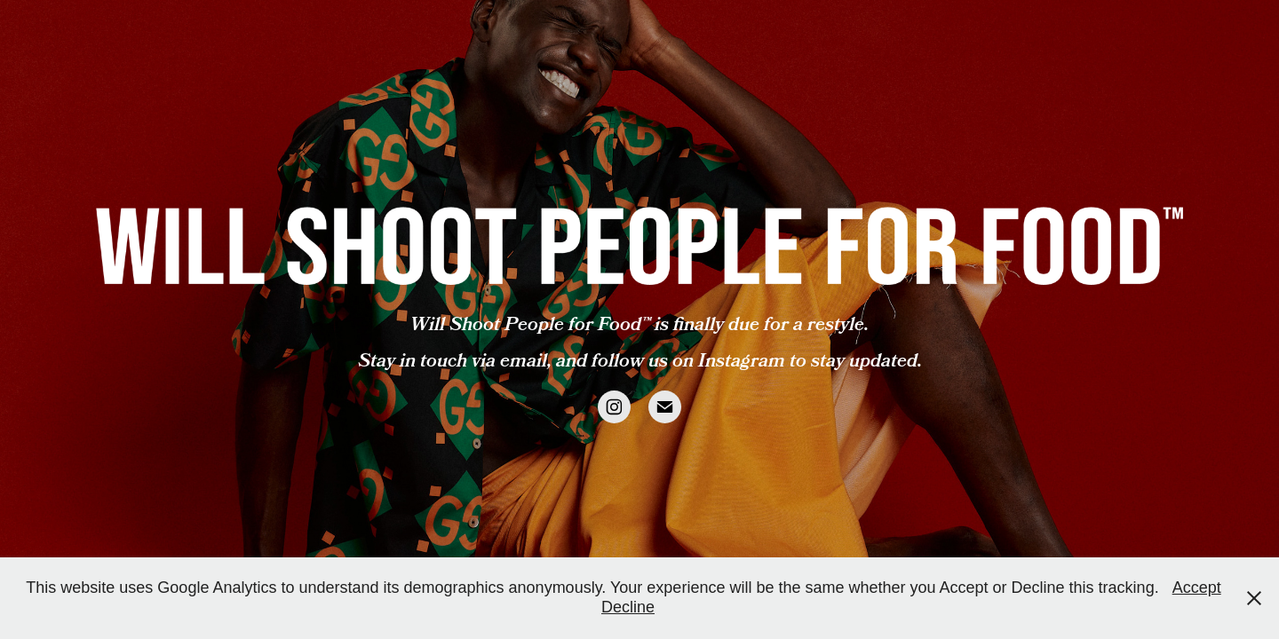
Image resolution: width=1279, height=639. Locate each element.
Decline (628, 607)
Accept (1196, 587)
